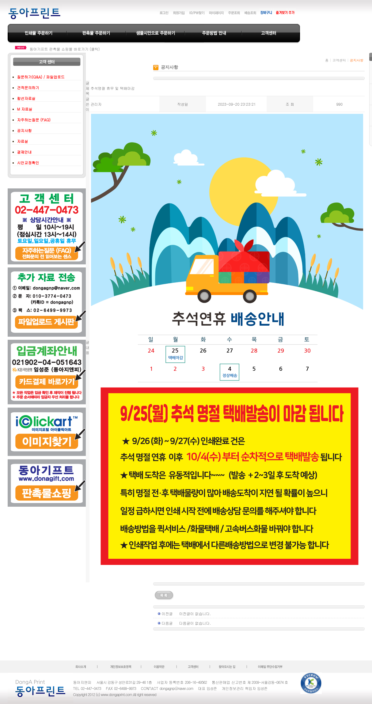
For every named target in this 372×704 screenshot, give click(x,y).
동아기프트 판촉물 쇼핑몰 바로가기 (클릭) (65, 48)
